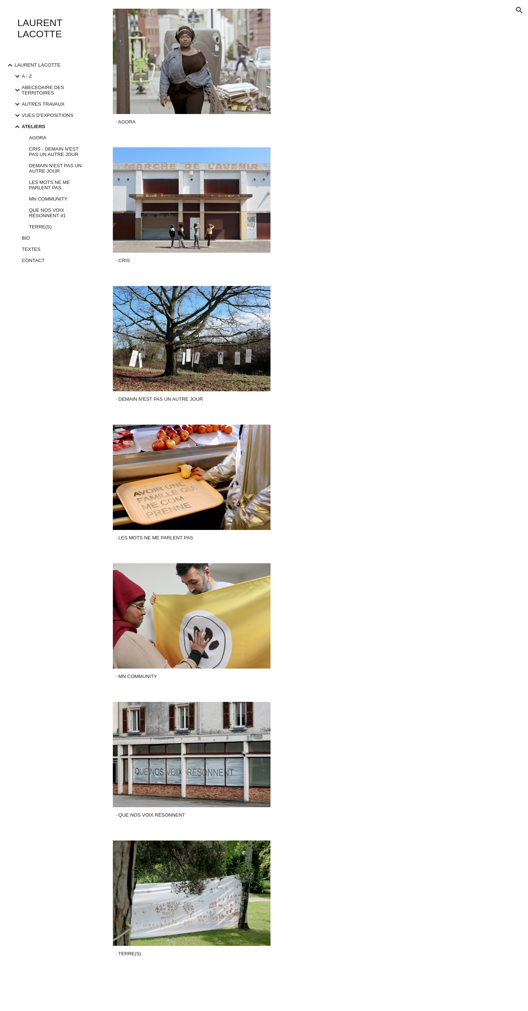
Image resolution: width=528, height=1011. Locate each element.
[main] (192, 122)
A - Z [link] (27, 76)
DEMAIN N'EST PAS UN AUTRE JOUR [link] (55, 168)
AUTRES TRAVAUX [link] (43, 104)
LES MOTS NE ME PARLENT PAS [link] (49, 185)
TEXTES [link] (31, 249)
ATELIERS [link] (33, 126)
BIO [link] (26, 238)
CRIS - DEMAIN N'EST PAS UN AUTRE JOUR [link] (53, 151)
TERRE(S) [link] (40, 226)
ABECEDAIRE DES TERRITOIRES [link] (43, 90)
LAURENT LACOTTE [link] (37, 65)
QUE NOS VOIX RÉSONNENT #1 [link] (47, 212)
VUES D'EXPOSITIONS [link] (47, 115)
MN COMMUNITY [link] (48, 199)
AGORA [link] (37, 137)
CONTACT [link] (33, 260)
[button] (519, 10)
